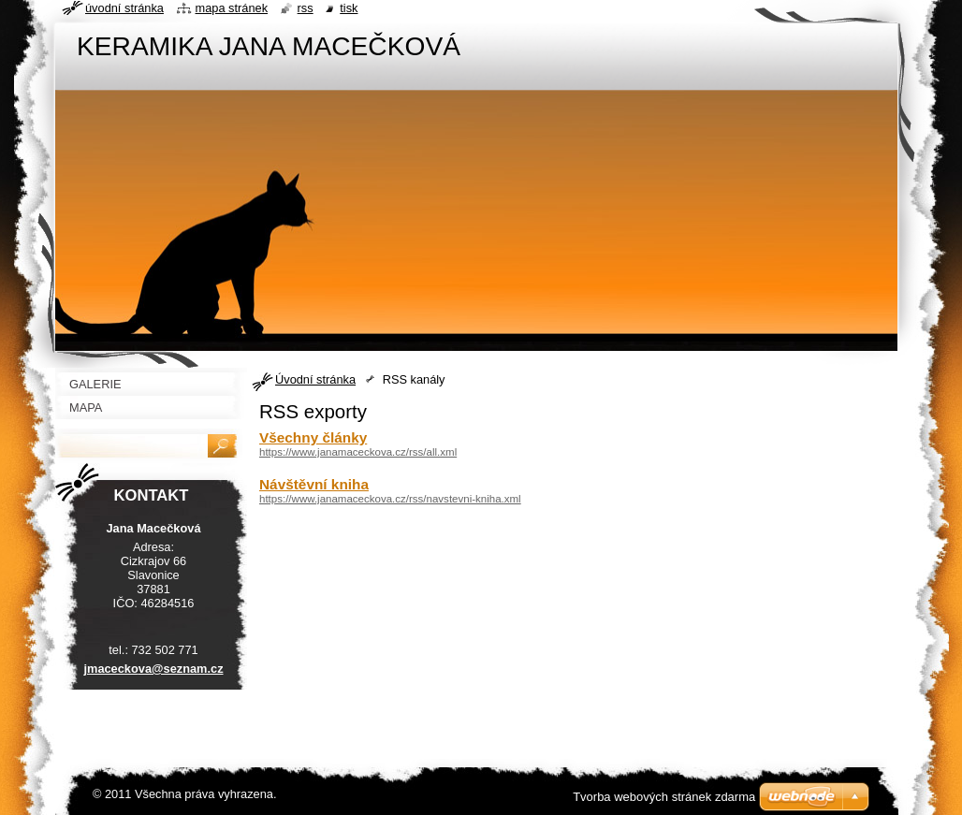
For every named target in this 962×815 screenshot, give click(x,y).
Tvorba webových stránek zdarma (664, 797)
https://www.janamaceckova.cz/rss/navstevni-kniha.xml (390, 498)
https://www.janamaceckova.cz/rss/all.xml (358, 452)
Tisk (348, 8)
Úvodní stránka (315, 379)
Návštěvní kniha (314, 484)
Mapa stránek (232, 8)
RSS (305, 8)
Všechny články (313, 437)
